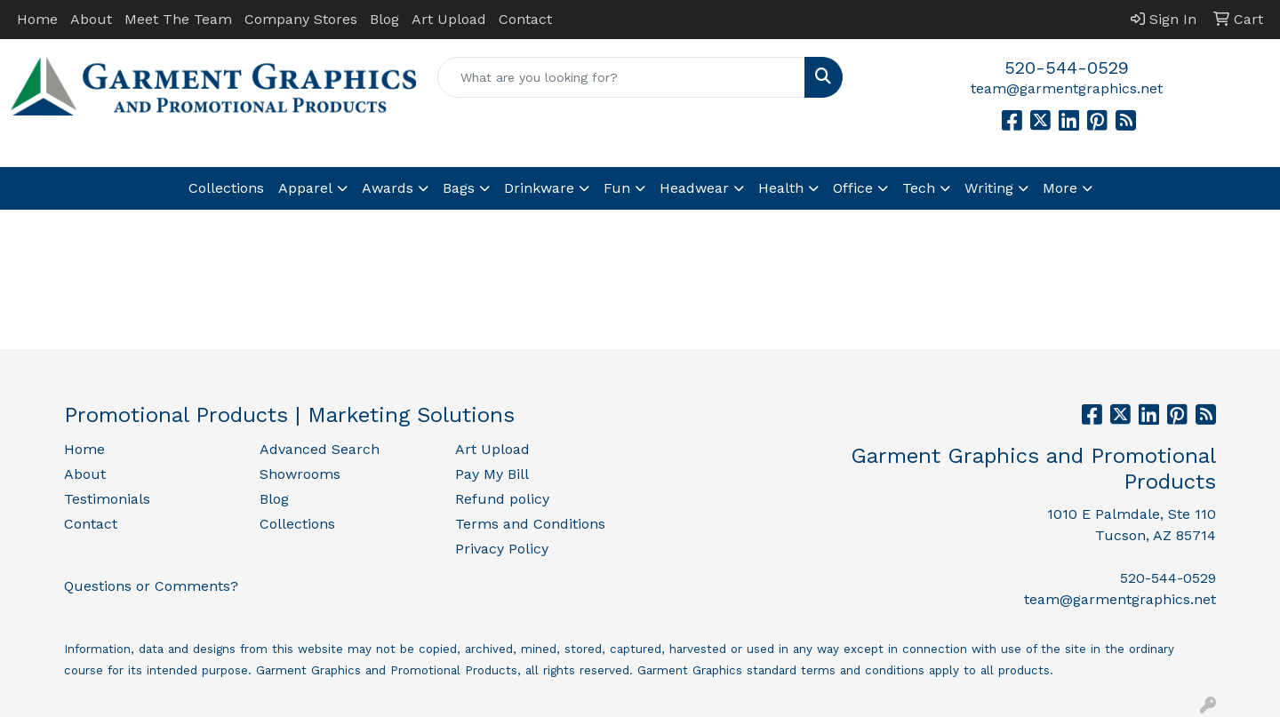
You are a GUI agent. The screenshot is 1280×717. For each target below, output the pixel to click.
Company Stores (300, 19)
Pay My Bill (492, 474)
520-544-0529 (1066, 67)
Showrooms (300, 474)
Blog (384, 19)
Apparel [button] (305, 187)
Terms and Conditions (530, 523)
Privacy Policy (501, 548)
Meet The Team (178, 19)
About (91, 19)
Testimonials (107, 498)
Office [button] (853, 187)
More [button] (1060, 187)
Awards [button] (387, 187)
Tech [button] (918, 187)
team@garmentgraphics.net (1067, 88)
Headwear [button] (694, 187)
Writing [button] (988, 187)
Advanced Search (320, 449)
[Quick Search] (621, 77)
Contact (525, 19)
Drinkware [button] (539, 187)
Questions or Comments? (151, 586)
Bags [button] (459, 187)
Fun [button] (617, 187)
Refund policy (502, 498)
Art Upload (449, 19)
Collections (226, 187)
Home (37, 19)
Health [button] (781, 187)
